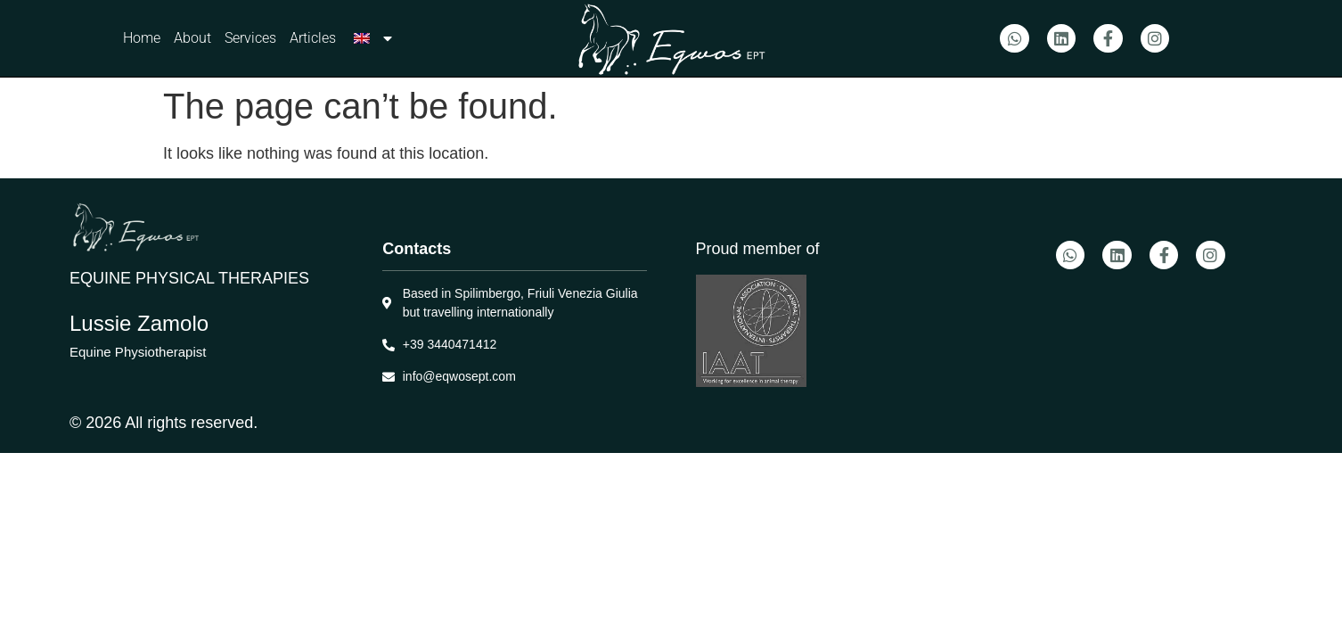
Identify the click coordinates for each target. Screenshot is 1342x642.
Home (141, 37)
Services (250, 37)
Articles (313, 37)
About (192, 37)
